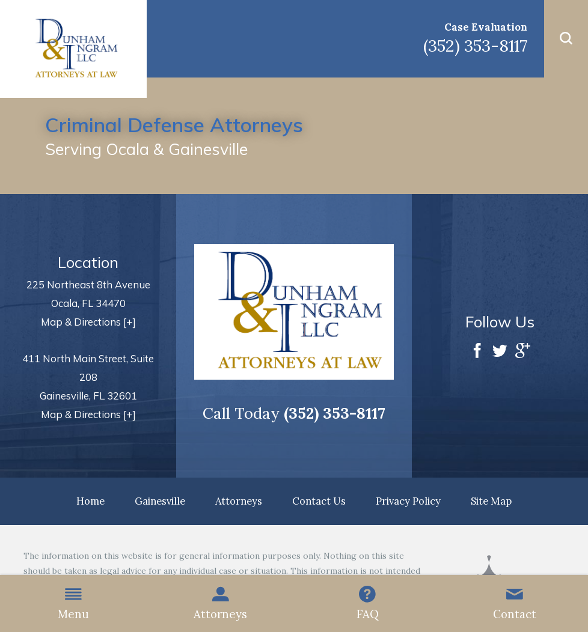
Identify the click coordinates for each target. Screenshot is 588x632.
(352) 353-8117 (475, 45)
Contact (514, 603)
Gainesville (160, 501)
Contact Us (319, 501)
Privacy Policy (408, 501)
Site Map (491, 501)
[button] (566, 38)
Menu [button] (73, 603)
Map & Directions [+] (88, 321)
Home (90, 501)
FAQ (368, 603)
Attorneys (220, 603)
